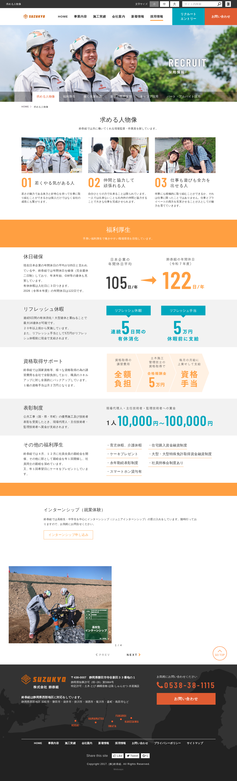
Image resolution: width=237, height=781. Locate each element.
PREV (104, 654)
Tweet (132, 755)
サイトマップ (195, 743)
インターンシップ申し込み (68, 534)
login (228, 4)
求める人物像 (45, 96)
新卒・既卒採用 (121, 96)
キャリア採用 (149, 96)
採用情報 (156, 16)
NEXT (132, 654)
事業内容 (80, 16)
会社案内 (118, 16)
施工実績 (99, 16)
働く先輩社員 (93, 96)
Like (117, 755)
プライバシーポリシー (167, 743)
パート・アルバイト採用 (184, 96)
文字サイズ (141, 4)
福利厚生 (69, 96)
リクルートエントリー (188, 16)
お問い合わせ (221, 16)
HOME (63, 16)
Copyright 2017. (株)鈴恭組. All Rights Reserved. (118, 764)
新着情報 (137, 16)
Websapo (118, 769)
